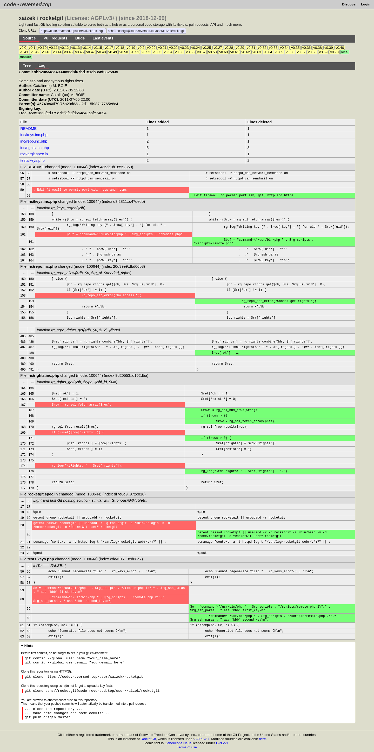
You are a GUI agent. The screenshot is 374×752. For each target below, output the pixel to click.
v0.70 (334, 52)
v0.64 (268, 52)
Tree (27, 65)
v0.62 (246, 52)
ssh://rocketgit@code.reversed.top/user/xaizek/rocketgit (146, 31)
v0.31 (251, 48)
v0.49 (113, 52)
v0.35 (295, 48)
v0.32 (262, 48)
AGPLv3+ (201, 739)
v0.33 (273, 48)
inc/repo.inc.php (33, 141)
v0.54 (168, 52)
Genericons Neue (178, 743)
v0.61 (234, 52)
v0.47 (90, 52)
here (262, 739)
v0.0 (23, 48)
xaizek (27, 18)
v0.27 (217, 48)
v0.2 (141, 48)
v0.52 (146, 52)
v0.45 (68, 52)
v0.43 (46, 52)
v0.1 (32, 48)
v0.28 (229, 48)
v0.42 (35, 52)
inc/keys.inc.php (33, 135)
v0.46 (79, 52)
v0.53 (157, 52)
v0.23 (184, 48)
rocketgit (51, 18)
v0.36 (306, 48)
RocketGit (148, 739)
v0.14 (86, 48)
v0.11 (53, 48)
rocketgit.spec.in (34, 154)
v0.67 (301, 52)
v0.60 (223, 52)
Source (29, 38)
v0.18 (120, 48)
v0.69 (323, 52)
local (344, 52)
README (28, 128)
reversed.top (35, 4)
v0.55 (179, 52)
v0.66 (290, 52)
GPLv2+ (222, 743)
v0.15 (98, 48)
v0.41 (24, 52)
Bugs (80, 38)
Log (41, 65)
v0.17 (109, 48)
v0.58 (212, 52)
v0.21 (162, 48)
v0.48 (101, 52)
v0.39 (328, 48)
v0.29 (240, 48)
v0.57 (201, 52)
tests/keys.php (32, 160)
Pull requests (56, 38)
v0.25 (206, 48)
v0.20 (151, 48)
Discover (349, 4)
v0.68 (312, 52)
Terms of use (187, 747)
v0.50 (123, 52)
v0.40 (340, 48)
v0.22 (173, 48)
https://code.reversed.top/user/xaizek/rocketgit (72, 31)
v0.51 (135, 52)
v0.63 (256, 52)
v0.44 (57, 52)
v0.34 (284, 48)
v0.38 (317, 48)
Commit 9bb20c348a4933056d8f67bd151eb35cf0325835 (68, 72)
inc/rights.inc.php (34, 148)
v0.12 (64, 48)
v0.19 (131, 48)
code (10, 4)
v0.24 (195, 48)
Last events (102, 38)
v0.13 (75, 48)
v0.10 (42, 48)
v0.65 (279, 52)
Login (365, 4)
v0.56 (190, 52)
